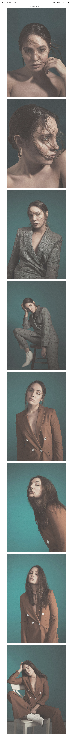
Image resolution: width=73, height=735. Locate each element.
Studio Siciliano (10, 2)
